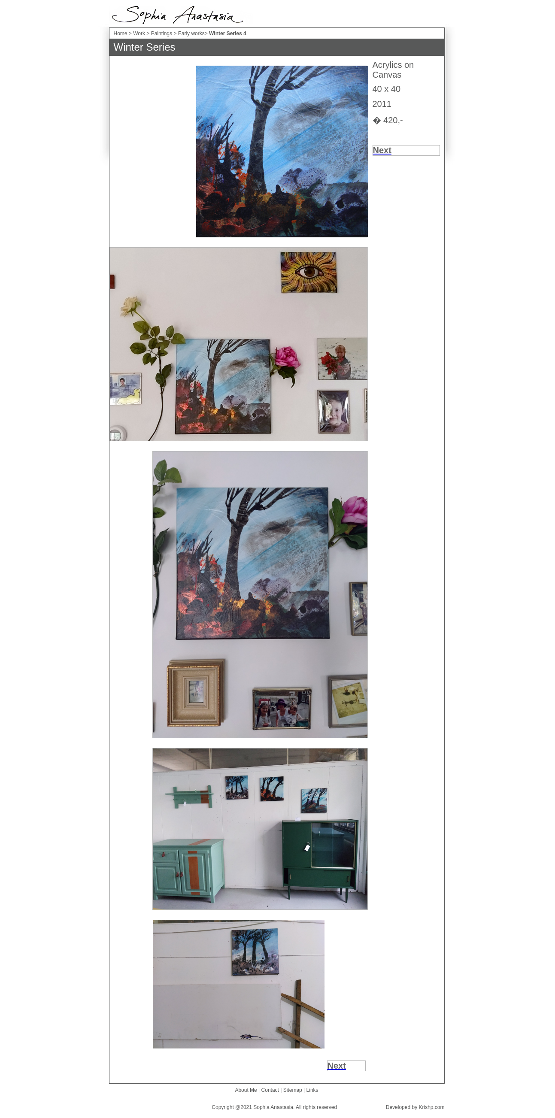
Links (312, 1090)
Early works (191, 33)
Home (120, 33)
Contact (270, 1090)
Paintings (161, 33)
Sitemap (292, 1090)
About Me (246, 1090)
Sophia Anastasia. (273, 1107)
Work (139, 33)
